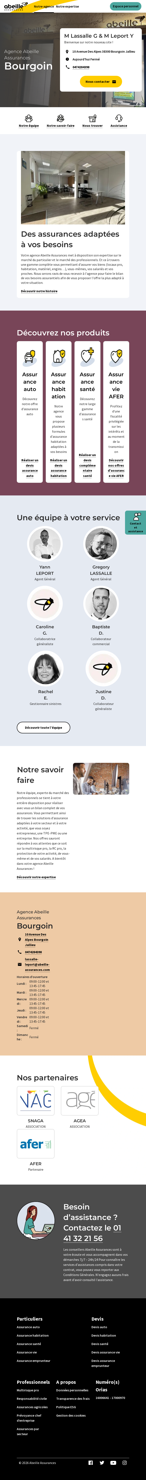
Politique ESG (66, 1407)
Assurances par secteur (28, 1431)
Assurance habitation (33, 1335)
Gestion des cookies (71, 1415)
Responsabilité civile (32, 1398)
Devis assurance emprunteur (103, 1363)
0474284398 (81, 67)
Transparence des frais (73, 1398)
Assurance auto (28, 1327)
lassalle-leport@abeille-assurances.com (37, 964)
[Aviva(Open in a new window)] (16, 6)
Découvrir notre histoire (39, 291)
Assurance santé (29, 1344)
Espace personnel (125, 6)
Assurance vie (27, 1352)
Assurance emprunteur (33, 1361)
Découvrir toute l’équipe (43, 727)
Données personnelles (72, 1390)
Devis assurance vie (105, 1352)
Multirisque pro (28, 1390)
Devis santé (99, 1344)
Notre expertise (67, 6)
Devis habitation (103, 1335)
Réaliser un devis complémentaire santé (87, 465)
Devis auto (99, 1327)
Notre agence (44, 6)
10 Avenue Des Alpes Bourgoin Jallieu (36, 939)
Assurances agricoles (32, 1407)
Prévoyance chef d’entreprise (29, 1418)
